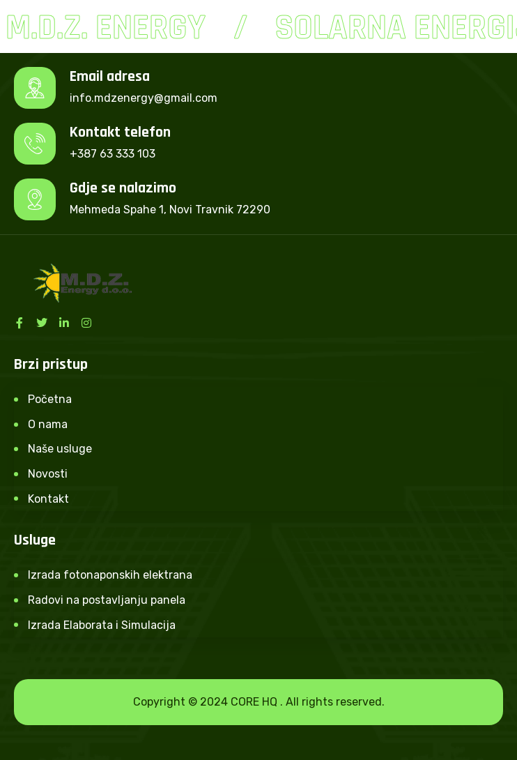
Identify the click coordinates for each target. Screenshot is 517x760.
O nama (48, 424)
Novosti (48, 473)
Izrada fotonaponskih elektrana (110, 575)
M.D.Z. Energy (107, 28)
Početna (50, 399)
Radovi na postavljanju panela (106, 600)
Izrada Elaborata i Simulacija (102, 625)
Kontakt (48, 499)
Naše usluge (60, 448)
